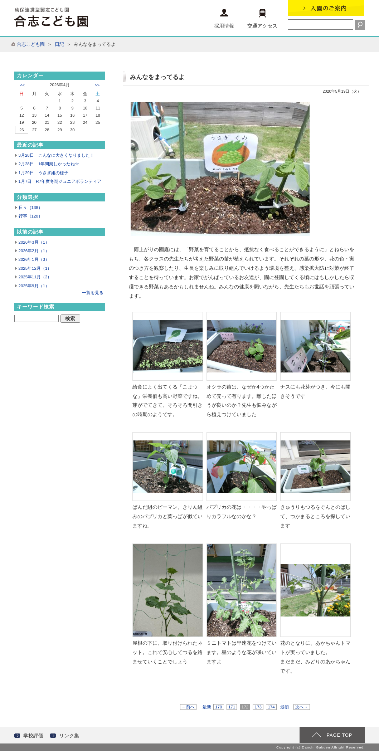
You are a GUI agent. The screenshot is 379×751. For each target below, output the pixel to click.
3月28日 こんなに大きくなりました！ (56, 155)
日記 (59, 44)
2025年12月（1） (35, 268)
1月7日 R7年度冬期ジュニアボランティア (60, 181)
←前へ (188, 707)
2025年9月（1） (34, 286)
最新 (207, 707)
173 (258, 707)
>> (97, 85)
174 (271, 707)
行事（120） (31, 216)
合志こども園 (31, 44)
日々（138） (31, 207)
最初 (284, 707)
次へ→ (301, 707)
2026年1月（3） (34, 259)
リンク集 (69, 735)
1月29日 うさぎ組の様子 (43, 173)
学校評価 (33, 735)
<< (22, 85)
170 (218, 707)
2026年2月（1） (34, 251)
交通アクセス (262, 19)
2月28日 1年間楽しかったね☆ (49, 164)
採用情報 (224, 19)
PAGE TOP (339, 735)
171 (232, 707)
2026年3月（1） (34, 242)
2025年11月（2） (35, 277)
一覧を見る (92, 293)
